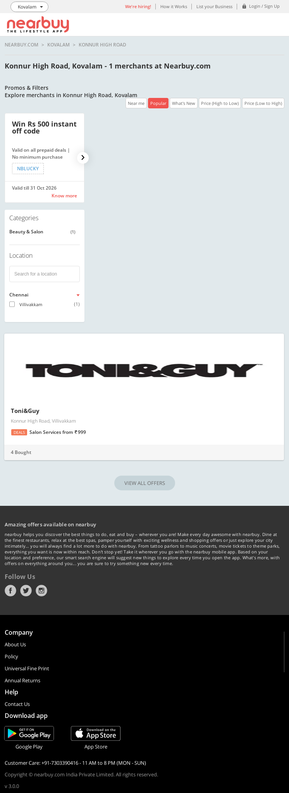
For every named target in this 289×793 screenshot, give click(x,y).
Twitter (26, 590)
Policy (11, 656)
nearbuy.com (21, 45)
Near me (136, 103)
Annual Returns (22, 680)
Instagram (41, 590)
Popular (158, 103)
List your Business (214, 6)
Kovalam (58, 45)
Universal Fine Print (27, 668)
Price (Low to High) (263, 103)
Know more (64, 195)
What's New (183, 103)
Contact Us (17, 704)
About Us (15, 644)
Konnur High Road (102, 45)
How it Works (173, 6)
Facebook (10, 590)
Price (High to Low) (220, 103)
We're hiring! (138, 6)
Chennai (18, 294)
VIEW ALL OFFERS (144, 483)
